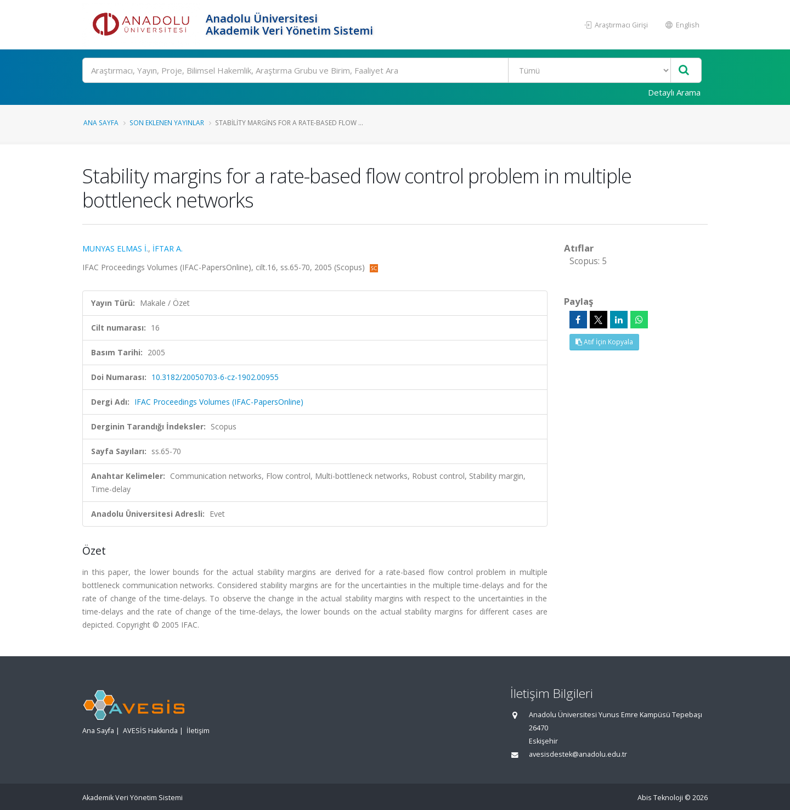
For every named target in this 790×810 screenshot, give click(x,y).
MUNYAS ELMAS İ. (115, 248)
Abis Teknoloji (660, 797)
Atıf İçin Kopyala (604, 342)
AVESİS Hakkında (150, 730)
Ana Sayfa (101, 122)
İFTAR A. (168, 248)
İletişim (198, 730)
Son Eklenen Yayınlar (166, 122)
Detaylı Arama (674, 92)
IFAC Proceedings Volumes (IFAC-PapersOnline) (218, 401)
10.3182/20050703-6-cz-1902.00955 (215, 377)
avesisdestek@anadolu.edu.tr (578, 754)
